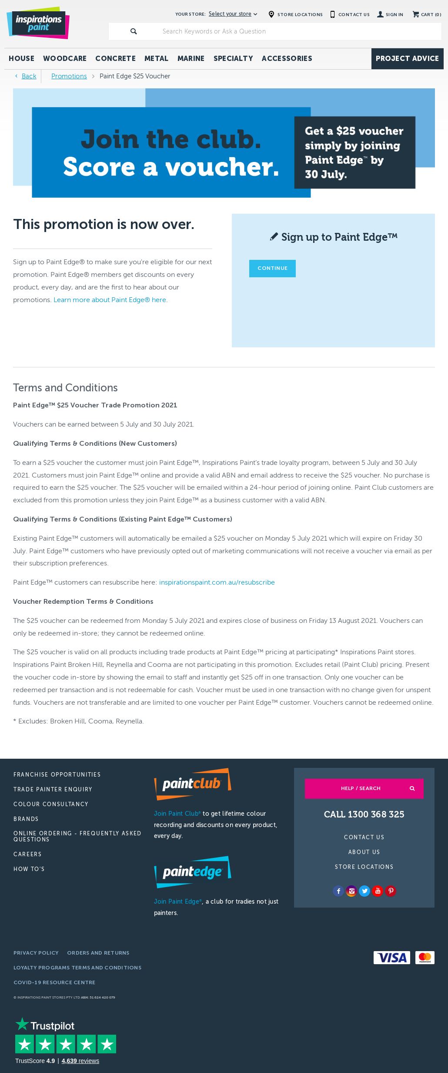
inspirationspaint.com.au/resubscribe (217, 582)
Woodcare (65, 58)
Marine (191, 58)
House (21, 58)
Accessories (287, 58)
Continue (272, 268)
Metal (156, 58)
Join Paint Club (177, 814)
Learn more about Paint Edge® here (109, 300)
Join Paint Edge (178, 901)
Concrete (115, 58)
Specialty (234, 58)
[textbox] (300, 31)
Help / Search (361, 788)
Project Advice (407, 58)
